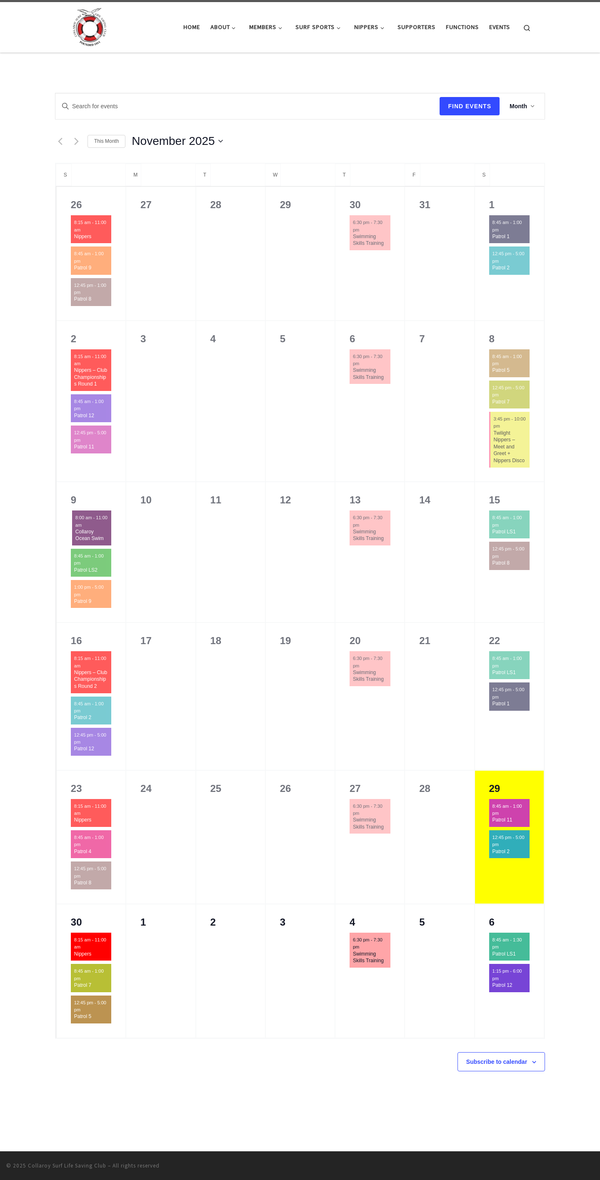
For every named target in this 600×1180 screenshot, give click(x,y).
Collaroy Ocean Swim (89, 535)
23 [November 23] (76, 788)
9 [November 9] (73, 499)
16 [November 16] (76, 640)
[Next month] (76, 141)
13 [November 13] (355, 499)
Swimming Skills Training (368, 240)
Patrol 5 (501, 370)
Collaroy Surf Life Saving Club (67, 1165)
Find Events (469, 106)
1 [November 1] (492, 204)
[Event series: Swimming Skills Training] (363, 229)
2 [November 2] (73, 338)
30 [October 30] (355, 204)
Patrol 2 (501, 268)
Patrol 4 (82, 851)
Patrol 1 (501, 236)
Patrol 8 (82, 299)
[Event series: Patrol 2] (503, 261)
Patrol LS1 (504, 532)
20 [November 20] (355, 640)
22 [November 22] (494, 640)
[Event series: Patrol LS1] (503, 524)
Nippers (82, 236)
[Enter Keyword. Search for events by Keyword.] (247, 106)
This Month (106, 141)
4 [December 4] (352, 922)
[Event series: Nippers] (85, 229)
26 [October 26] (76, 204)
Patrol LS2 (86, 570)
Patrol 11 (84, 447)
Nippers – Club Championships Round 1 (90, 377)
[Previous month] (60, 141)
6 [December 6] (492, 922)
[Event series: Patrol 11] (85, 439)
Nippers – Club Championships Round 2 (90, 679)
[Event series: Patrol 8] (85, 292)
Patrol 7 (501, 402)
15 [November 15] (494, 499)
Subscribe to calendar (496, 1061)
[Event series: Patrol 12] (85, 408)
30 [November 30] (76, 922)
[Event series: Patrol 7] (503, 394)
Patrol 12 (84, 415)
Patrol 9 (82, 268)
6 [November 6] (352, 338)
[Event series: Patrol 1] (503, 229)
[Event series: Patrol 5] (503, 363)
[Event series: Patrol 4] (85, 844)
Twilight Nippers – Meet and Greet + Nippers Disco (509, 446)
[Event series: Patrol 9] (85, 261)
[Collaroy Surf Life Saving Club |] (89, 25)
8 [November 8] (492, 338)
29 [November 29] (494, 788)
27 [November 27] (355, 788)
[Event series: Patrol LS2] (85, 562)
